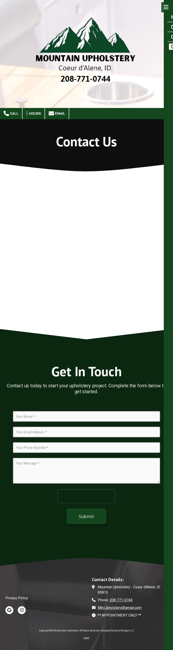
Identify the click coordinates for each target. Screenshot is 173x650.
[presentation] (86, 501)
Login (86, 638)
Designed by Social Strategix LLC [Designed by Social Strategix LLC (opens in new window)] (117, 630)
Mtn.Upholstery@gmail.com (119, 608)
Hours (33, 113)
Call (11, 113)
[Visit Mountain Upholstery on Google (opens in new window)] (9, 610)
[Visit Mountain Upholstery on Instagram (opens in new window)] (22, 610)
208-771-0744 (120, 600)
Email (57, 113)
